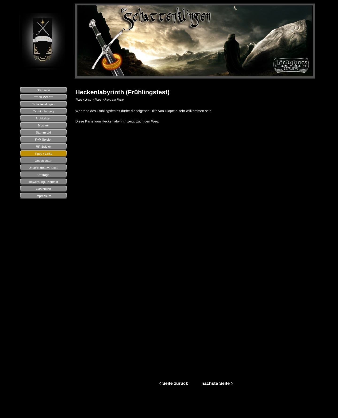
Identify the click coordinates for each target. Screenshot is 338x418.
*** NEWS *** (43, 97)
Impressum (43, 196)
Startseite (43, 90)
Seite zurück (175, 383)
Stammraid (43, 132)
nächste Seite (215, 383)
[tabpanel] (196, 116)
